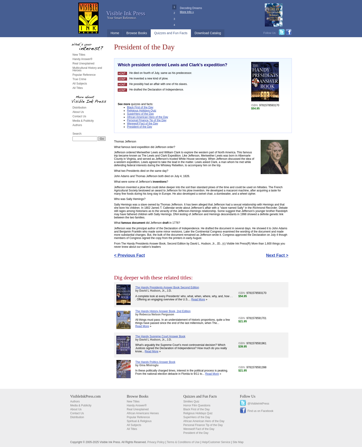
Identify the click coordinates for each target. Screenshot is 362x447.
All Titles (77, 88)
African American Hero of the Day (147, 117)
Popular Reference (84, 74)
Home (115, 33)
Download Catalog (208, 33)
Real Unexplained (83, 63)
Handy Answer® (82, 59)
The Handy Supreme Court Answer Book (160, 336)
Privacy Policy (156, 442)
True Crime (79, 79)
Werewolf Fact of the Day (142, 123)
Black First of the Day (140, 107)
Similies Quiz (191, 401)
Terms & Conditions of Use (183, 442)
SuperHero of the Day (140, 113)
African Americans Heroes (143, 413)
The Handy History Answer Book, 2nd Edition (162, 311)
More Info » (187, 12)
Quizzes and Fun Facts (170, 33)
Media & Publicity (83, 120)
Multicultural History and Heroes (87, 69)
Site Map (237, 442)
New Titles (78, 54)
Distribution (79, 107)
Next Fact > (277, 255)
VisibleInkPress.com (85, 396)
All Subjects (79, 83)
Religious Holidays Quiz (141, 110)
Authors (77, 125)
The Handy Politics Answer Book (155, 362)
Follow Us (247, 396)
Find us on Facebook (260, 411)
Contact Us (79, 116)
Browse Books (136, 33)
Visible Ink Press (125, 13)
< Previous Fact (129, 255)
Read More (198, 299)
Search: (77, 133)
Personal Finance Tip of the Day (146, 120)
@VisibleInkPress (258, 403)
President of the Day (139, 126)
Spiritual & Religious (139, 421)
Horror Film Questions (196, 405)
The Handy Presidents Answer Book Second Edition (167, 287)
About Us (78, 112)
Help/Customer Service (216, 442)
